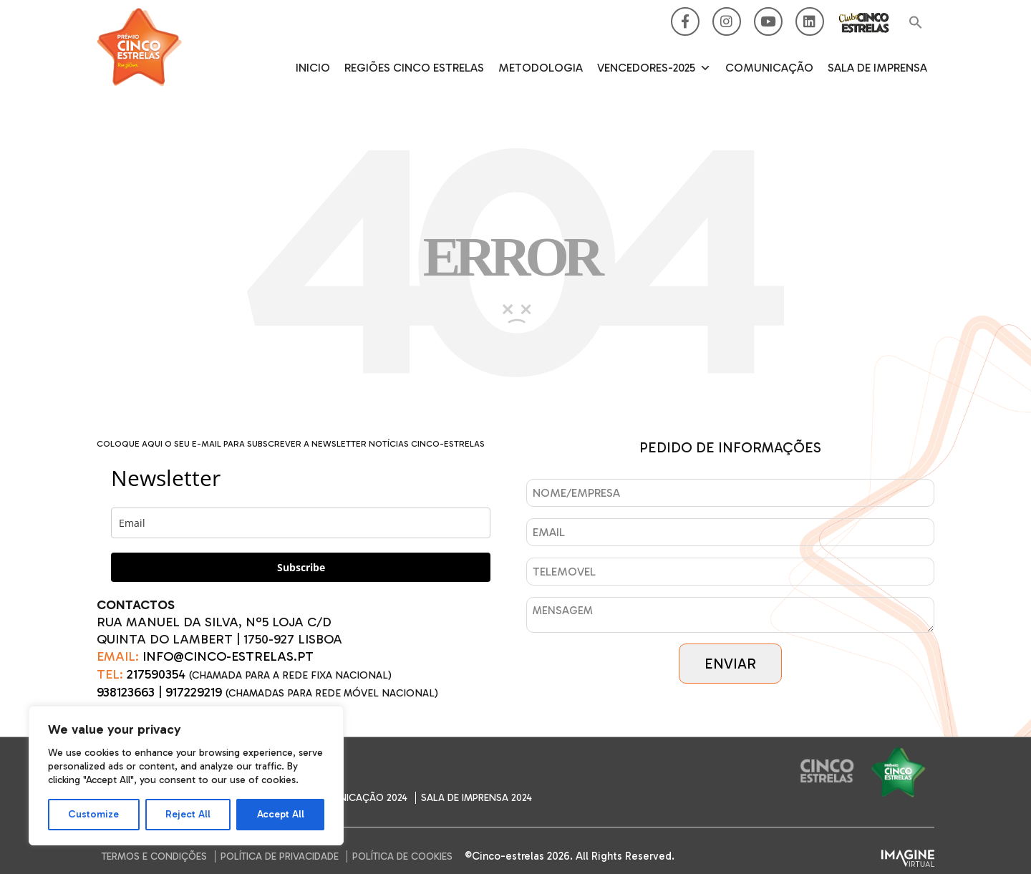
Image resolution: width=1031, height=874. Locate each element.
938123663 (126, 692)
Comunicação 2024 (358, 798)
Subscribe (301, 567)
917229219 (193, 692)
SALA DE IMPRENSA (877, 67)
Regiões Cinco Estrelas (414, 67)
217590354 (156, 674)
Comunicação (769, 67)
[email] (300, 523)
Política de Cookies (402, 856)
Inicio (313, 67)
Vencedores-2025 (654, 68)
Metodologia (540, 67)
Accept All (280, 814)
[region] (186, 775)
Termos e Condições (154, 856)
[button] (915, 23)
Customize (93, 814)
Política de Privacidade (280, 856)
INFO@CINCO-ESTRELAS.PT (228, 656)
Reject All (187, 814)
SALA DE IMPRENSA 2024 (476, 798)
